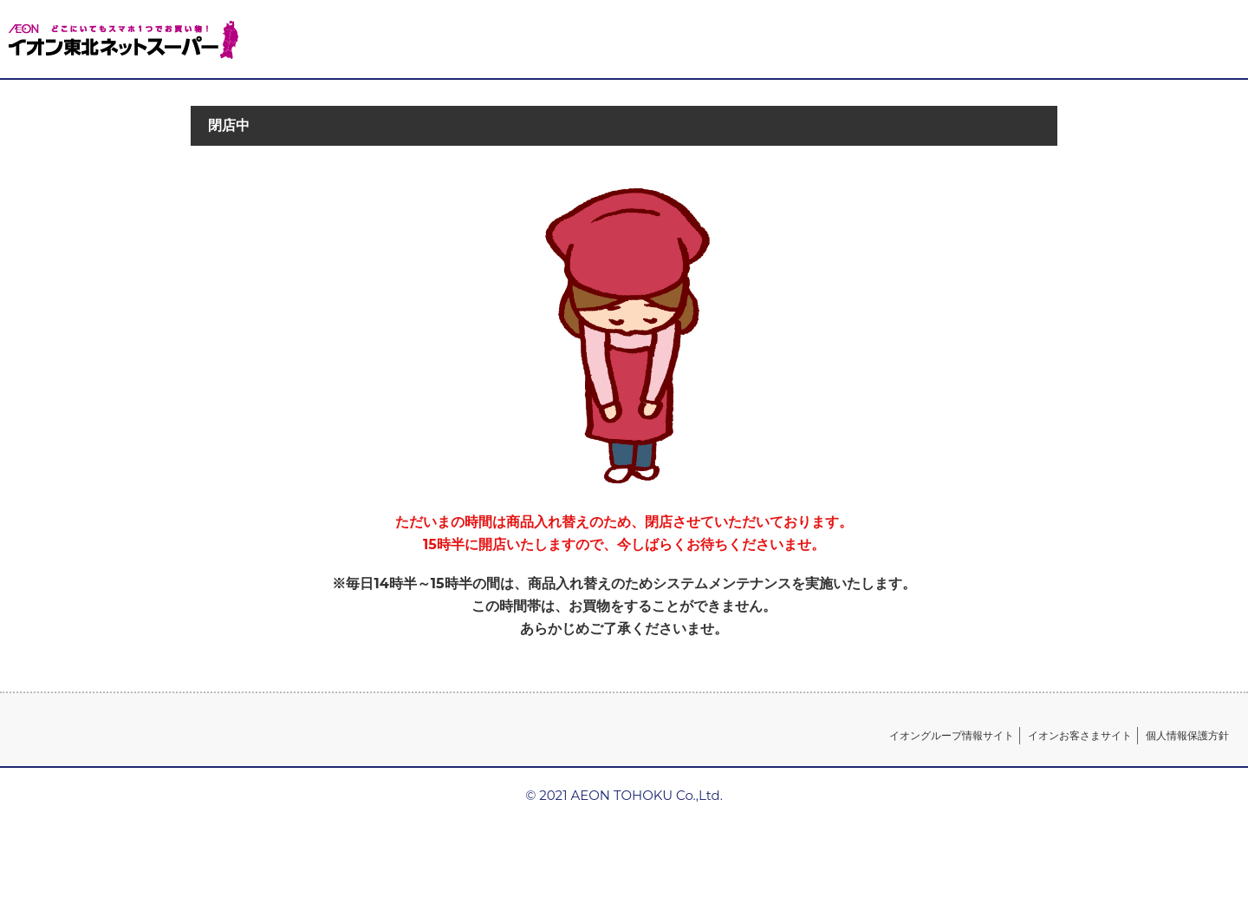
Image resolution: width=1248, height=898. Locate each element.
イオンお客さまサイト (1080, 735)
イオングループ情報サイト (951, 735)
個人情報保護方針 (1187, 735)
